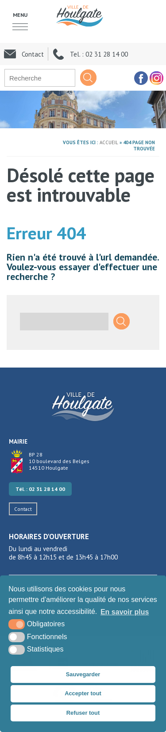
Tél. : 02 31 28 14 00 (40, 489)
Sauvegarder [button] (83, 674)
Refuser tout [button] (83, 712)
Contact (23, 509)
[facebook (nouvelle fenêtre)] (141, 78)
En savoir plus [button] (124, 612)
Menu (20, 14)
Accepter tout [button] (83, 693)
